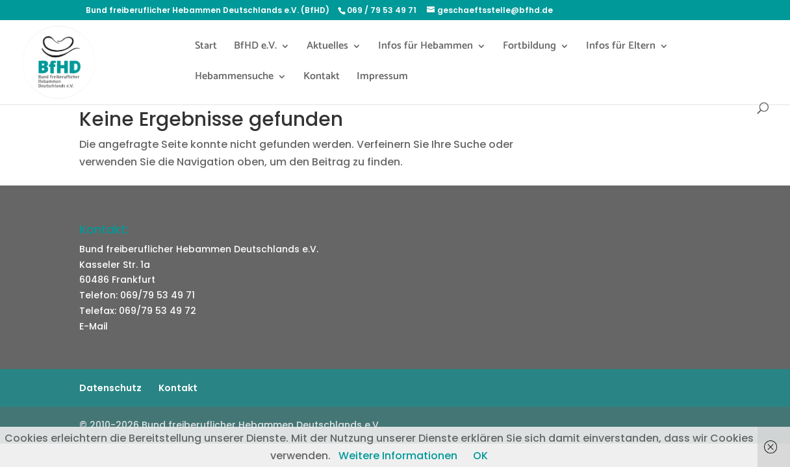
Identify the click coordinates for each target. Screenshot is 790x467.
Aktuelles (327, 48)
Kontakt (321, 78)
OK (480, 455)
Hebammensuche (234, 78)
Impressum (382, 78)
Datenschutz (110, 387)
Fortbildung (529, 48)
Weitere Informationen (397, 455)
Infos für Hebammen (425, 48)
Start (206, 48)
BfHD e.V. (255, 48)
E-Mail (93, 326)
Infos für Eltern (621, 48)
